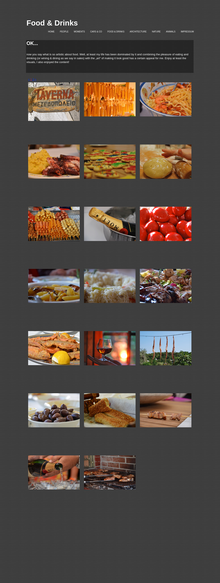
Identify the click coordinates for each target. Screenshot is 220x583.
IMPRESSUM (187, 31)
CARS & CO (96, 31)
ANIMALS (171, 31)
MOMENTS (79, 31)
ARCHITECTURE (138, 31)
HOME (51, 31)
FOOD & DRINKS (115, 31)
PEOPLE (64, 31)
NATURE (156, 31)
